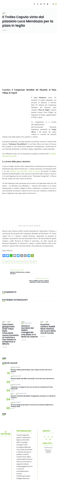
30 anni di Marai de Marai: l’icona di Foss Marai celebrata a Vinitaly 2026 (32, 406)
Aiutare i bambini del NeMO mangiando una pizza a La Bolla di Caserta (29, 331)
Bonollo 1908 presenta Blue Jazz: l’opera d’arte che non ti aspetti (31, 370)
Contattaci (48, 447)
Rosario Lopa (24, 262)
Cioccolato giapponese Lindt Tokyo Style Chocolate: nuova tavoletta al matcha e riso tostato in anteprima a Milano (10, 334)
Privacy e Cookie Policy (48, 451)
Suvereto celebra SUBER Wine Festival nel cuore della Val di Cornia (48, 329)
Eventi (4, 12)
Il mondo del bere (15, 367)
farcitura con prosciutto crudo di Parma (24, 171)
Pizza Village (16, 262)
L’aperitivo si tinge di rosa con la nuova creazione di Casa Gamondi (32, 388)
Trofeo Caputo (32, 262)
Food (8, 321)
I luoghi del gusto (26, 323)
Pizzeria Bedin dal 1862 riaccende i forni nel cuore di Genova (32, 379)
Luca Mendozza (6, 262)
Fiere (47, 321)
